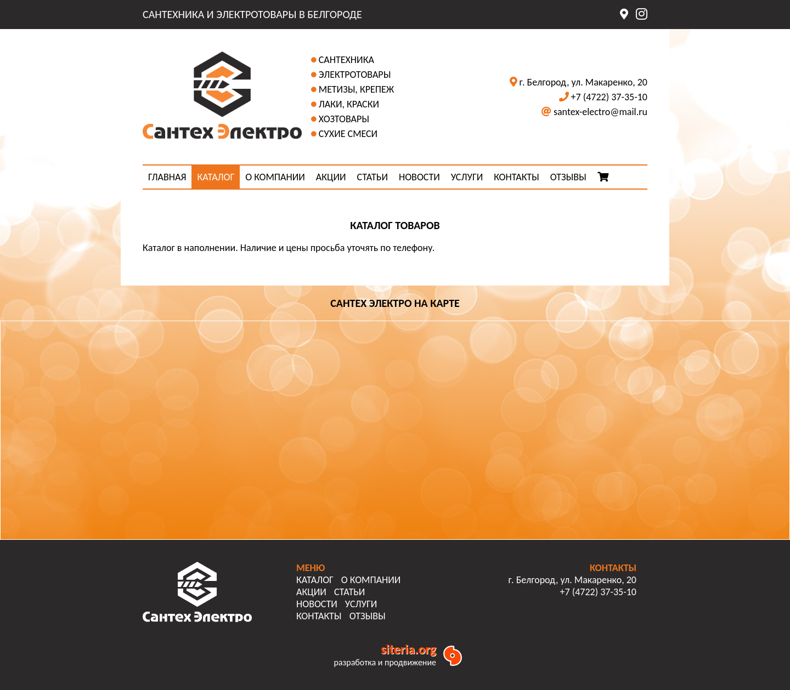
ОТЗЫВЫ (568, 177)
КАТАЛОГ (215, 177)
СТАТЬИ (372, 177)
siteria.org (408, 649)
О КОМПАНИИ (275, 177)
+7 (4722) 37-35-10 (609, 97)
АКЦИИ (331, 177)
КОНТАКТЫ (516, 177)
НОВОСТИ (419, 177)
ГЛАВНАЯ (167, 177)
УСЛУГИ (467, 177)
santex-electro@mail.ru (600, 112)
